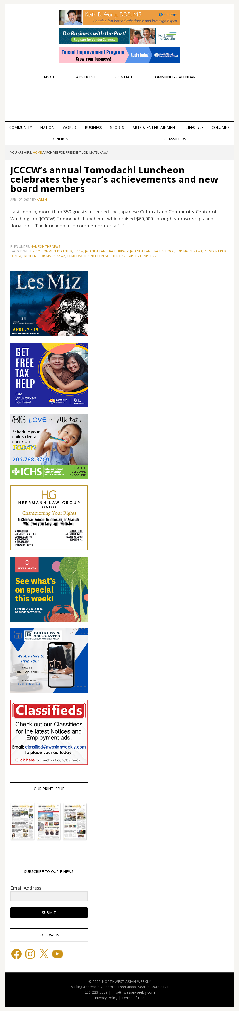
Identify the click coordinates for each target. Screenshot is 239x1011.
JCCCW (78, 251)
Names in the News (45, 246)
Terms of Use (133, 997)
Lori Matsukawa (189, 251)
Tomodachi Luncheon (85, 256)
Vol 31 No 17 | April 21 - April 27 (130, 256)
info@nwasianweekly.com (133, 992)
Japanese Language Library (107, 251)
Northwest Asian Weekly (119, 100)
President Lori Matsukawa (44, 256)
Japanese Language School (152, 251)
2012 (36, 251)
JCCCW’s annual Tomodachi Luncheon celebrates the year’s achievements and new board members (114, 179)
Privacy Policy (106, 997)
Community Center (56, 251)
